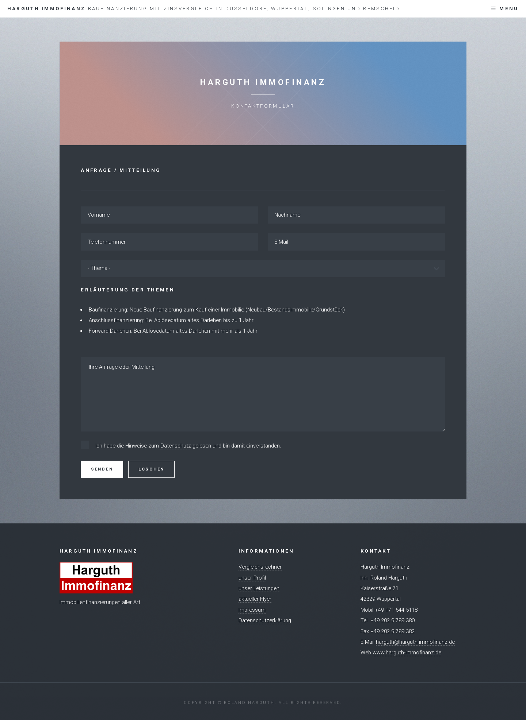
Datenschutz (175, 445)
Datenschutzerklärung (265, 620)
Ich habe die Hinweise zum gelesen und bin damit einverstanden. (188, 445)
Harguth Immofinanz (203, 8)
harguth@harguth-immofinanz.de (415, 642)
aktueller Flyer (255, 599)
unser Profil (252, 577)
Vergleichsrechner (260, 567)
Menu (508, 8)
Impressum (252, 610)
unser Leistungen (259, 588)
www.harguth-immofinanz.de (407, 652)
